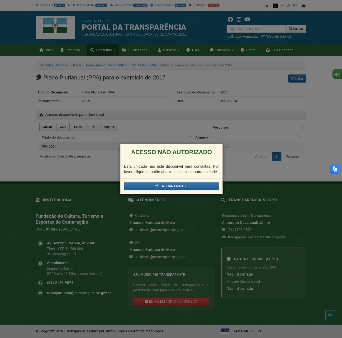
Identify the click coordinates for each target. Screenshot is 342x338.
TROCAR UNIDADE (171, 186)
